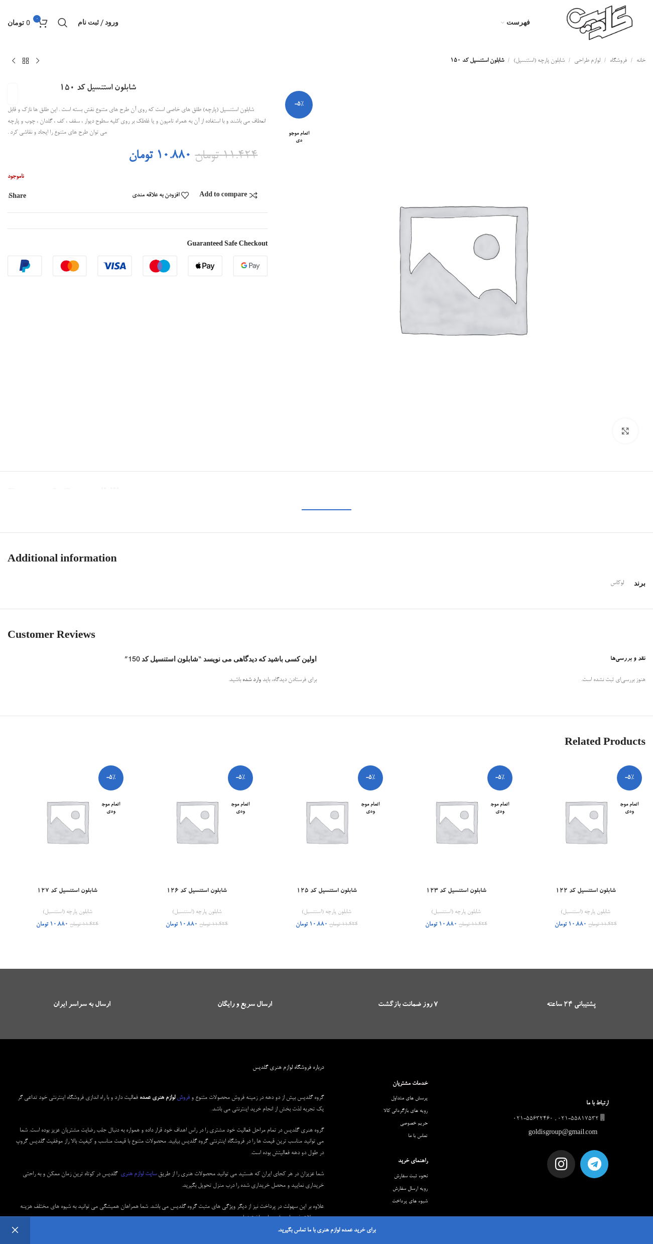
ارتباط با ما (597, 1103)
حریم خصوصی (414, 1123)
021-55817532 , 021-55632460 (559, 1118)
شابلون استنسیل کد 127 (67, 890)
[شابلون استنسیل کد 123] (456, 821)
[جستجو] (63, 23)
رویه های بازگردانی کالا (405, 1111)
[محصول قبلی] (38, 61)
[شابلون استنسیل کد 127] (67, 821)
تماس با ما (418, 1136)
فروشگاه (618, 60)
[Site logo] (600, 24)
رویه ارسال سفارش (410, 1189)
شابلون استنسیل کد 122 (586, 890)
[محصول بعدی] (14, 61)
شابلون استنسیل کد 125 (327, 890)
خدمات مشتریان (410, 1083)
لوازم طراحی (587, 60)
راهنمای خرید (413, 1161)
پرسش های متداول (409, 1098)
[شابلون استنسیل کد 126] (196, 821)
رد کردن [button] (15, 1230)
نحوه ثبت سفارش (411, 1176)
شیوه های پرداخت (410, 1201)
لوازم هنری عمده (157, 1097)
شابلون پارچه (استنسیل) (539, 60)
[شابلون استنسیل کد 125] (326, 821)
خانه (640, 60)
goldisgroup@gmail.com (564, 1133)
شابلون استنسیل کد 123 (456, 890)
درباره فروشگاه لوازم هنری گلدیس (288, 1067)
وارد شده (251, 680)
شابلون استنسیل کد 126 (197, 890)
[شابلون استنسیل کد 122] (585, 821)
